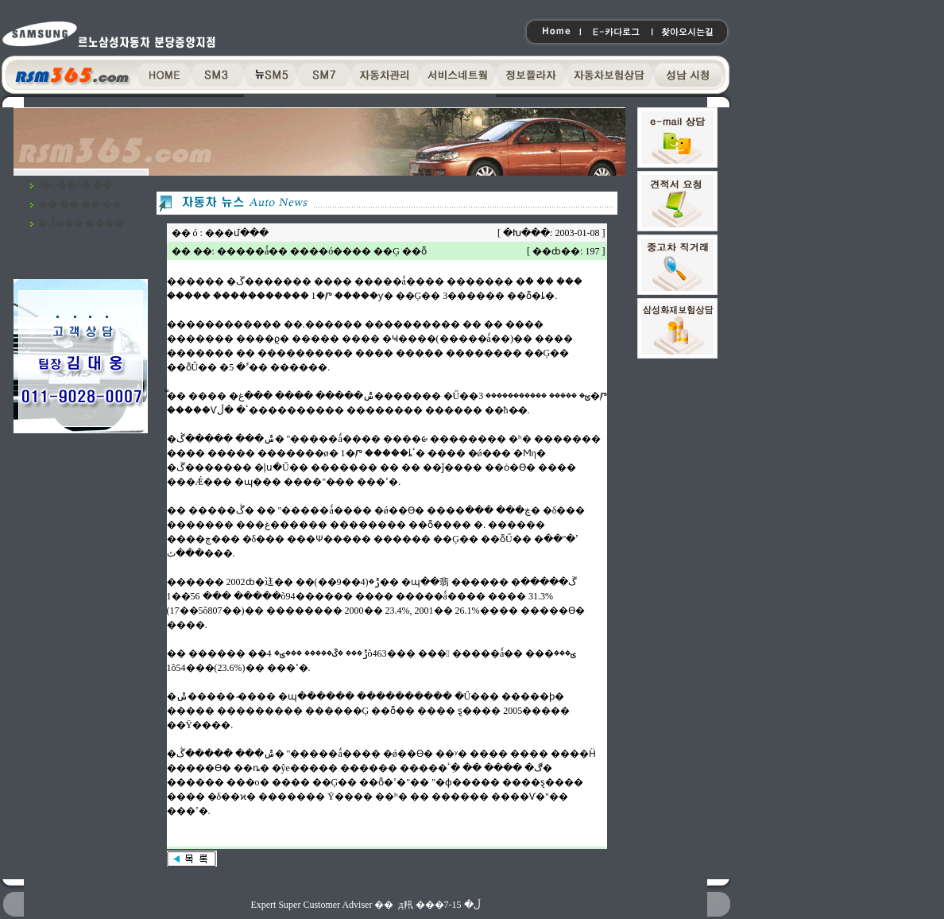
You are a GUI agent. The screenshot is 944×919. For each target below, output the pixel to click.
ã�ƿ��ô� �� (75, 185)
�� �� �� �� (80, 204)
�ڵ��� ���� (81, 223)
